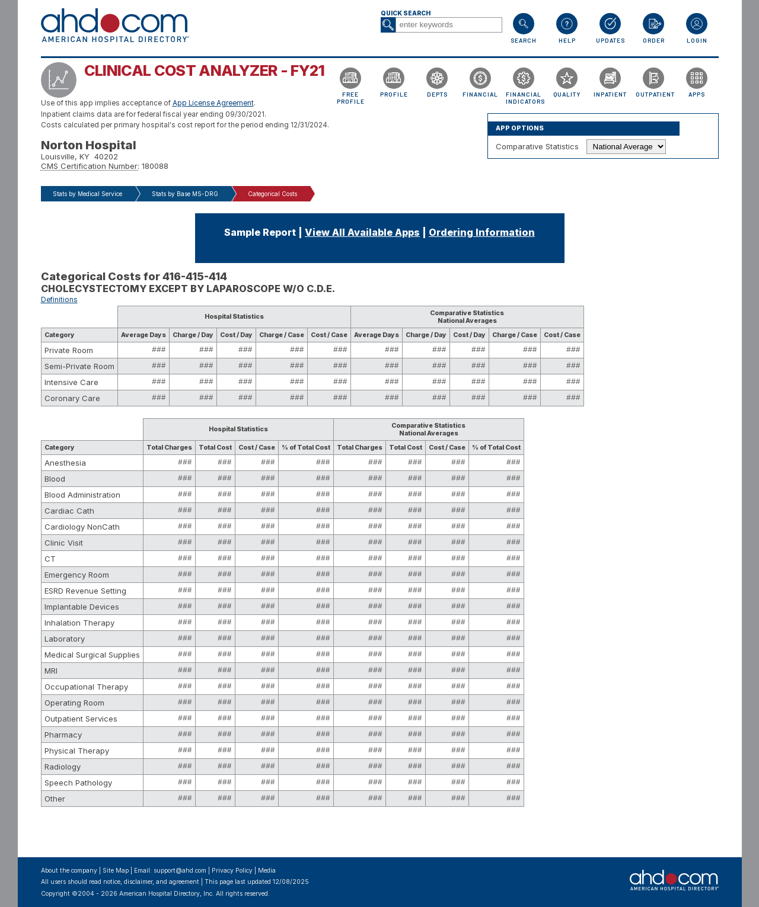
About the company (69, 870)
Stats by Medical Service (87, 193)
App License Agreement (213, 103)
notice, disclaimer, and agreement (151, 882)
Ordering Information (482, 232)
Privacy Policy (232, 870)
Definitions (59, 300)
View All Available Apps (362, 232)
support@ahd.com (180, 870)
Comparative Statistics (537, 146)
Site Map (116, 870)
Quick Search (405, 13)
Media (267, 870)
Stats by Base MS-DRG (185, 193)
